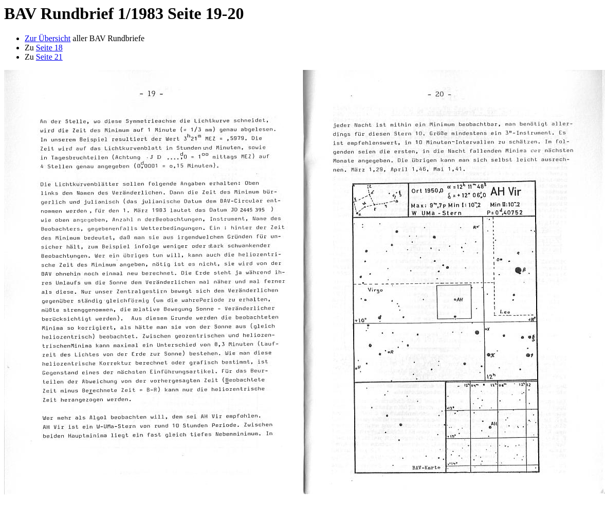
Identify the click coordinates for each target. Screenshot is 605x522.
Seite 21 (49, 56)
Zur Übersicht (47, 38)
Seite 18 (49, 47)
